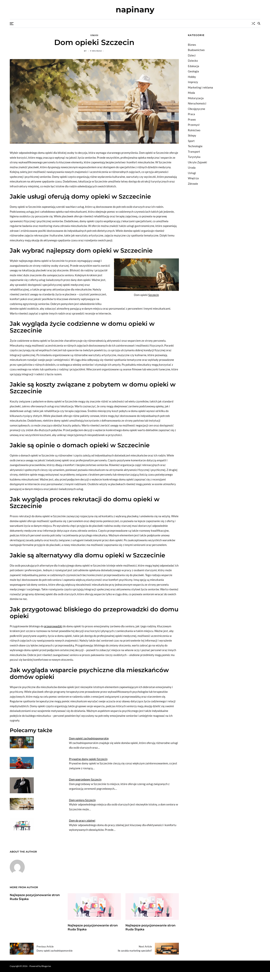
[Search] (259, 23)
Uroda (192, 167)
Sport (191, 141)
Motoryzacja (196, 98)
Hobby (192, 76)
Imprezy (193, 82)
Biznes (192, 44)
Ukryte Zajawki (197, 162)
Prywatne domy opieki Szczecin (88, 759)
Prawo (192, 119)
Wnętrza (193, 178)
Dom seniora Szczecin (82, 800)
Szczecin (153, 294)
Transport (194, 151)
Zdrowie (193, 183)
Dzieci (192, 55)
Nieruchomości (197, 103)
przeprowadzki (53, 626)
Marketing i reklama (200, 87)
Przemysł (194, 124)
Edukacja (193, 66)
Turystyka (194, 156)
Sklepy (192, 135)
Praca (191, 114)
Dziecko (193, 60)
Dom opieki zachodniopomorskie (89, 738)
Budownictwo (196, 50)
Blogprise (46, 966)
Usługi (94, 35)
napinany (135, 10)
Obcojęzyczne (196, 108)
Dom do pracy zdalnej (82, 820)
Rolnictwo (194, 130)
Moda (191, 92)
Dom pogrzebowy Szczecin (85, 779)
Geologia (193, 71)
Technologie (195, 146)
